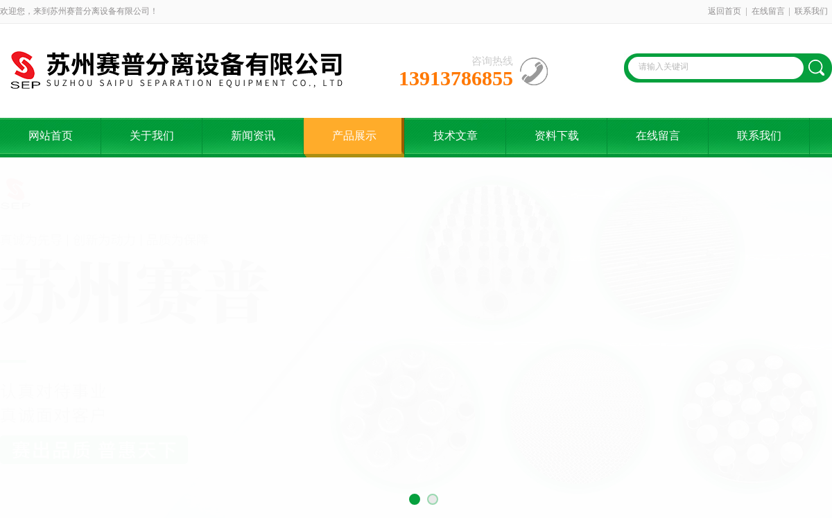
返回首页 (724, 11)
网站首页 (50, 135)
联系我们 (811, 11)
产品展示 (354, 135)
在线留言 (768, 11)
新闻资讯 (253, 135)
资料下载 (557, 135)
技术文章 (455, 135)
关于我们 (152, 135)
